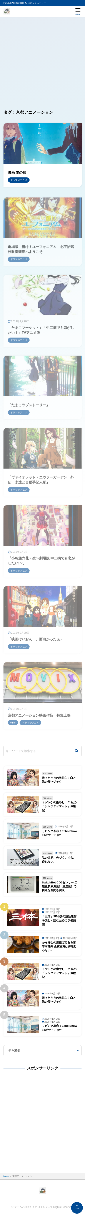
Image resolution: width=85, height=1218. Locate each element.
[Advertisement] (42, 61)
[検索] (76, 751)
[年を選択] (42, 1050)
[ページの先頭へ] (77, 1208)
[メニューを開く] (78, 11)
